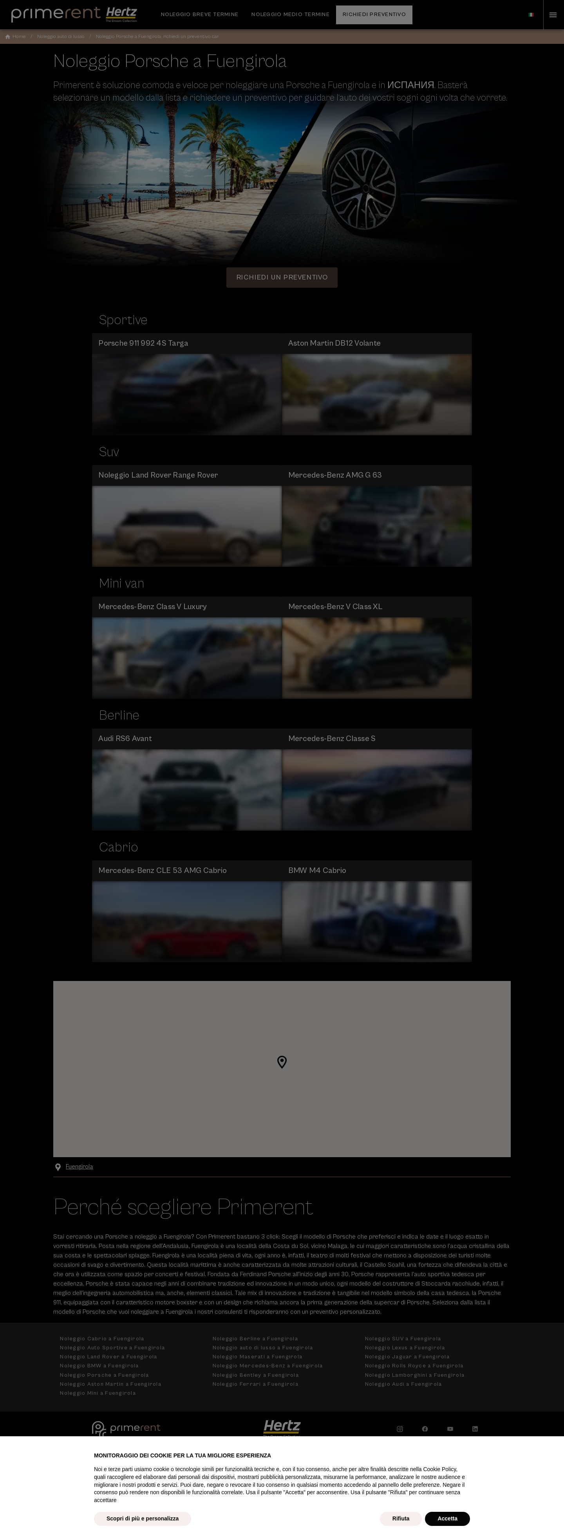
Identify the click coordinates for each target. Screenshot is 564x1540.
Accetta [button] (447, 1518)
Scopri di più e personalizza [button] (143, 1518)
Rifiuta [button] (401, 1518)
